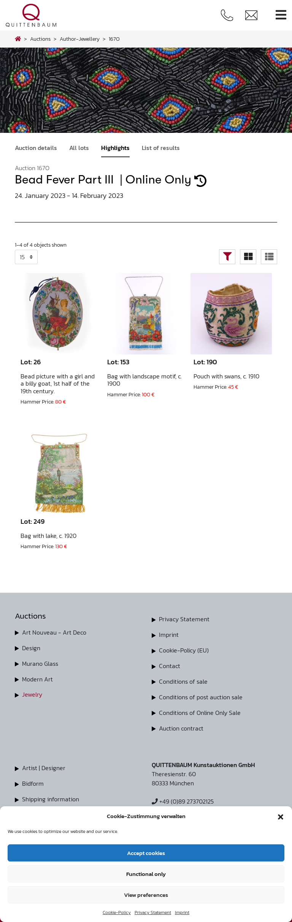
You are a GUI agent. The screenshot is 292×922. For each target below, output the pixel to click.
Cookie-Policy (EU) (184, 649)
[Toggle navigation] (281, 15)
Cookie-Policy (117, 912)
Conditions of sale (183, 679)
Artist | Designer (43, 765)
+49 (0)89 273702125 (183, 798)
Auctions (40, 39)
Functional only (146, 873)
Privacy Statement (153, 912)
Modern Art (37, 678)
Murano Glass (40, 662)
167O (114, 39)
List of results (161, 147)
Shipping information (50, 795)
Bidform (33, 780)
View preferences (146, 894)
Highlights (115, 147)
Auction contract (181, 725)
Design (31, 647)
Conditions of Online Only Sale (200, 710)
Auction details (36, 147)
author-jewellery (80, 39)
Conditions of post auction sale (201, 695)
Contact (169, 664)
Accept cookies (146, 853)
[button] (280, 816)
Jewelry (32, 693)
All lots (79, 147)
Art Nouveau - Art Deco (54, 632)
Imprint (182, 912)
